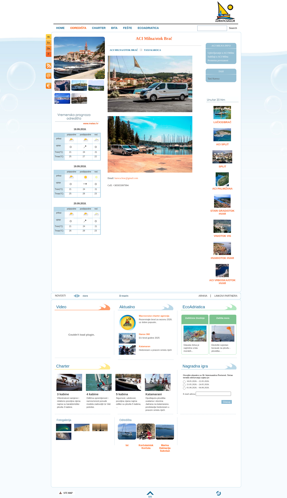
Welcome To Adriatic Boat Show (225, 11)
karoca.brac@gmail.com (126, 178)
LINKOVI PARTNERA (225, 295)
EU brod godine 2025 (149, 338)
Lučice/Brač (222, 122)
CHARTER (98, 28)
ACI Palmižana (222, 188)
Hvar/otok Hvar (222, 258)
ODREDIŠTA (78, 28)
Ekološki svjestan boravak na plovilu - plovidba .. (220, 348)
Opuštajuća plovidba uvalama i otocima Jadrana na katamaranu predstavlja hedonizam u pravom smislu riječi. (157, 404)
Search (233, 28)
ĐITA (114, 28)
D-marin (155, 295)
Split (222, 166)
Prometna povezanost (218, 60)
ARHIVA (203, 295)
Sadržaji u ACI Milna (218, 56)
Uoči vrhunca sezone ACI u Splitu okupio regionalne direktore (84, 295)
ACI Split (222, 144)
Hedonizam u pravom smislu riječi (155, 350)
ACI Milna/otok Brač (124, 50)
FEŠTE (127, 28)
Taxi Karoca (213, 78)
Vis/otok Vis (222, 235)
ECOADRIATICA (148, 28)
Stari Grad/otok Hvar (222, 212)
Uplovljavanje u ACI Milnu (221, 52)
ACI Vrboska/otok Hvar (222, 282)
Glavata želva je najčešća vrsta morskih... (191, 348)
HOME (60, 28)
